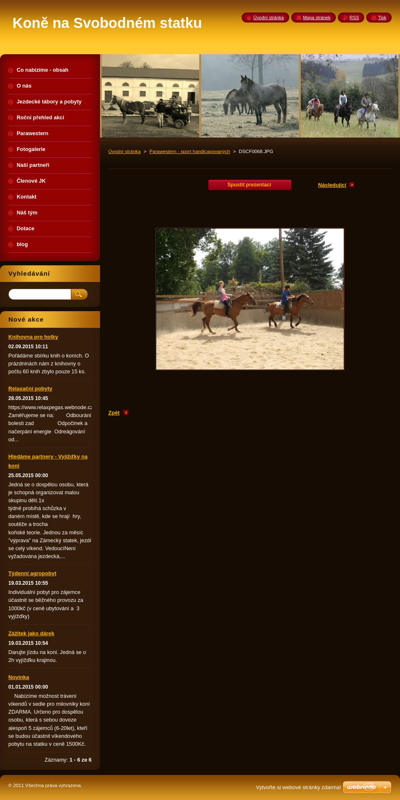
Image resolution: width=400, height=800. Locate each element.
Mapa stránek (316, 17)
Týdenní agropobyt (32, 573)
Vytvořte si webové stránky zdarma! (298, 787)
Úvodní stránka (124, 151)
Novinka (18, 677)
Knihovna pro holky (33, 337)
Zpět (114, 413)
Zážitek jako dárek (31, 633)
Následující (332, 185)
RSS (354, 17)
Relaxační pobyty (30, 388)
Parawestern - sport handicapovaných (190, 151)
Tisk (382, 17)
